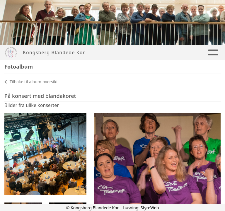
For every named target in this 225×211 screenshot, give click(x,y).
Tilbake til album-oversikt (31, 81)
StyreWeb (150, 207)
